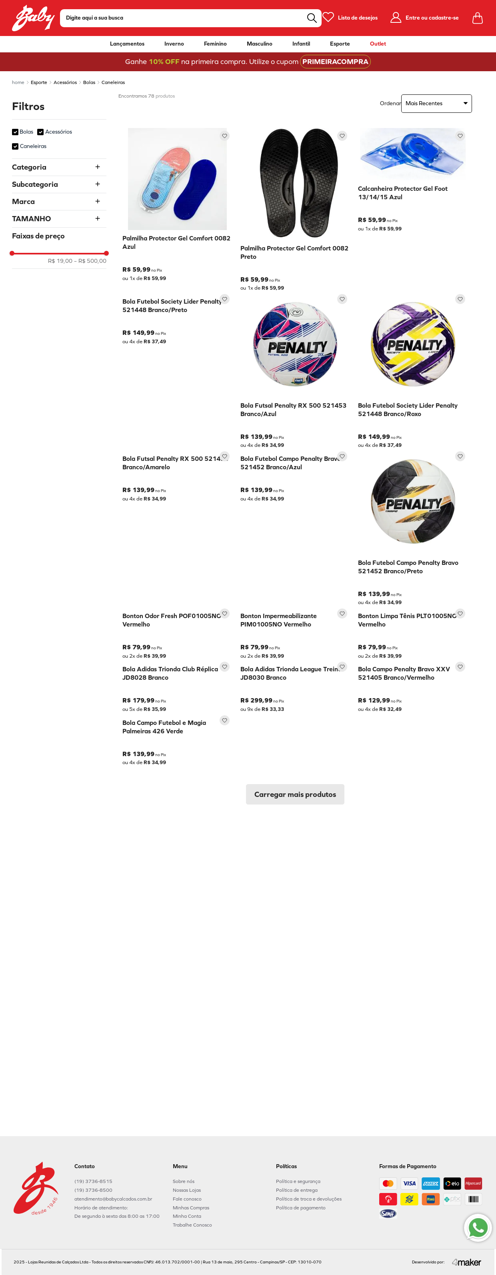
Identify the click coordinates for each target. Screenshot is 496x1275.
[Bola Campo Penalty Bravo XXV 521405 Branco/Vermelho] (413, 841)
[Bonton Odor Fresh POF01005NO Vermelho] (177, 684)
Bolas (89, 82)
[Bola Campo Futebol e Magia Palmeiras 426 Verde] (177, 998)
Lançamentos (127, 44)
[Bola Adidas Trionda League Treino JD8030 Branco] (295, 841)
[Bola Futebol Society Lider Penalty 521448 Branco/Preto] (177, 369)
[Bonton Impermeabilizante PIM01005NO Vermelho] (295, 684)
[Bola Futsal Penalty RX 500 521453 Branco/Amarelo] (177, 527)
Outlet (378, 44)
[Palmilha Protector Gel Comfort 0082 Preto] (295, 209)
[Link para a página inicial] (18, 82)
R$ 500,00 (90, 261)
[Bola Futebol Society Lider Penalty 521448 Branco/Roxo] (413, 369)
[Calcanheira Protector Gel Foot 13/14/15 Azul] (413, 209)
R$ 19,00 (60, 261)
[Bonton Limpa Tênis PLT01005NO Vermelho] (413, 684)
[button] (59, 167)
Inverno (174, 44)
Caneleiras (113, 82)
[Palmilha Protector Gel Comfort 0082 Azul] (177, 209)
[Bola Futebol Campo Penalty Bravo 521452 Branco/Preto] (413, 527)
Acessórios (65, 82)
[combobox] (191, 18)
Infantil (301, 44)
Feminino (215, 44)
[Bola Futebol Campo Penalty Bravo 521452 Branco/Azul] (295, 527)
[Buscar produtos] (312, 18)
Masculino (259, 44)
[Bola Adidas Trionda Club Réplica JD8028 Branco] (177, 841)
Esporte (340, 44)
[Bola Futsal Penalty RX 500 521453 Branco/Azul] (295, 369)
